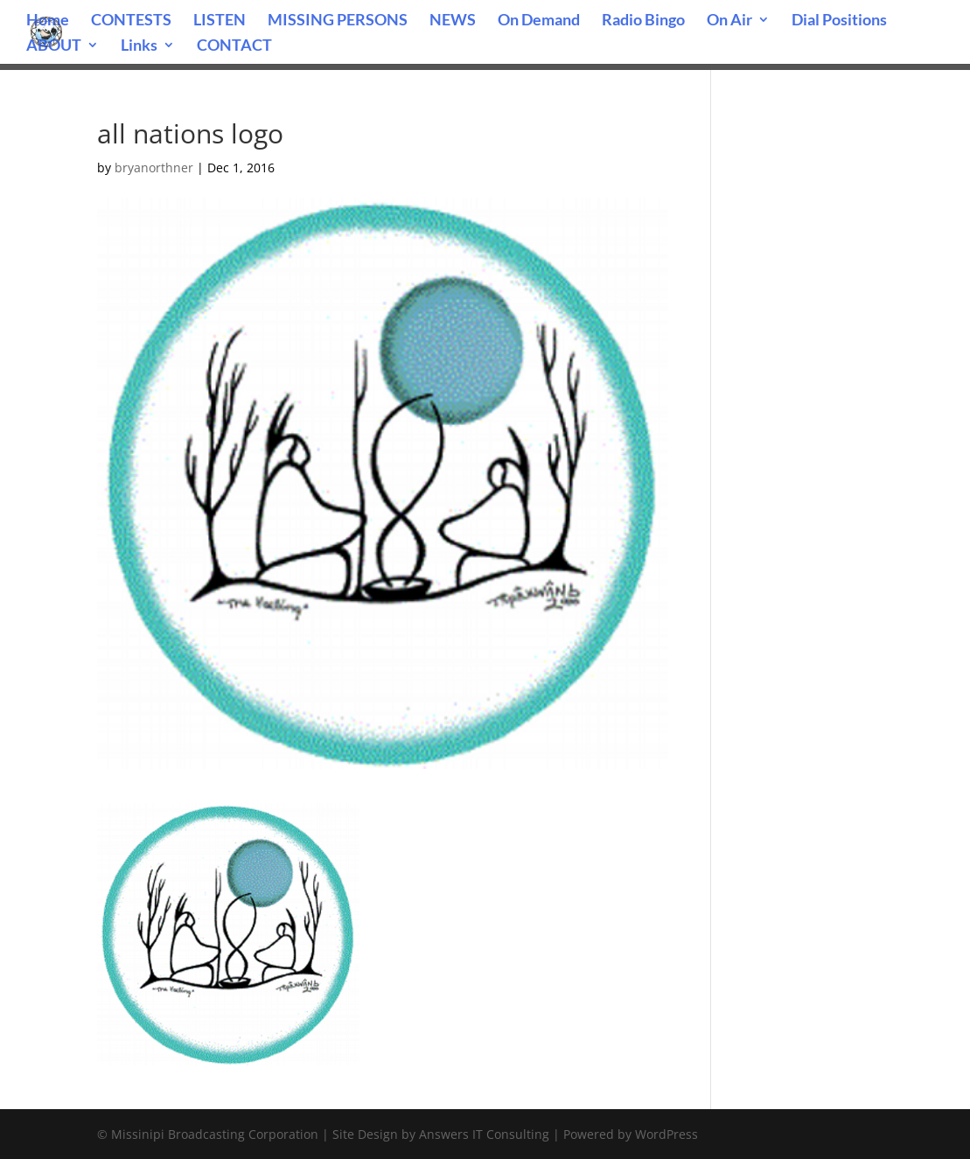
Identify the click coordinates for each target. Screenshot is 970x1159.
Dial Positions (839, 21)
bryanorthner (154, 167)
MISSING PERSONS (338, 21)
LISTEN (219, 21)
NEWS (452, 21)
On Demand (539, 21)
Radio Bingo (643, 21)
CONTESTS (131, 21)
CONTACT (234, 46)
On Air (729, 21)
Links (139, 46)
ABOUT (53, 46)
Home (47, 21)
